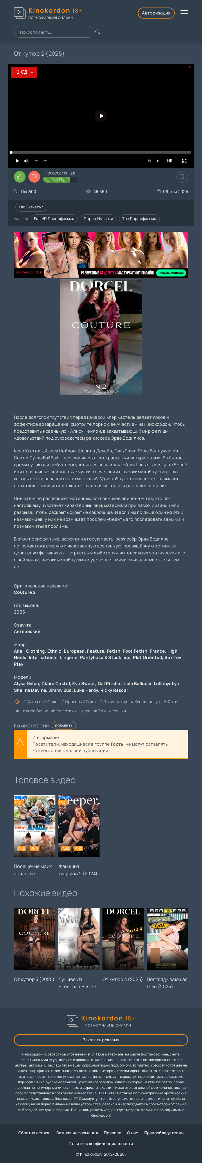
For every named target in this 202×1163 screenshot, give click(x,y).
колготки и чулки (73, 711)
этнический (115, 701)
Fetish (113, 651)
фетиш (174, 701)
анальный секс (42, 701)
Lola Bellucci (138, 683)
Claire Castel (56, 683)
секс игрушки (112, 711)
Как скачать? (31, 207)
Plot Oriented (147, 657)
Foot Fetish (135, 651)
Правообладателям (164, 1132)
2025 (19, 612)
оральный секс (80, 701)
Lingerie (68, 657)
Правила (112, 1132)
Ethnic (54, 651)
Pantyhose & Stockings (105, 657)
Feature (95, 651)
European (74, 651)
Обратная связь (34, 1132)
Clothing (35, 651)
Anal (19, 651)
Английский (27, 631)
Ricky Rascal (114, 690)
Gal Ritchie (110, 683)
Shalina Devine (30, 690)
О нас (132, 1132)
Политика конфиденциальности (101, 1143)
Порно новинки (98, 218)
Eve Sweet (83, 683)
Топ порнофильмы (139, 218)
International (43, 657)
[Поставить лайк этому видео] (20, 177)
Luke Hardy (86, 690)
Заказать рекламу (101, 1039)
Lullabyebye (166, 683)
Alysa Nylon (26, 683)
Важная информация (77, 1132)
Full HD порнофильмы (54, 218)
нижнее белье (34, 711)
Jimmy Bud (60, 690)
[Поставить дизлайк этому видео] (34, 177)
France (157, 651)
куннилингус (147, 701)
